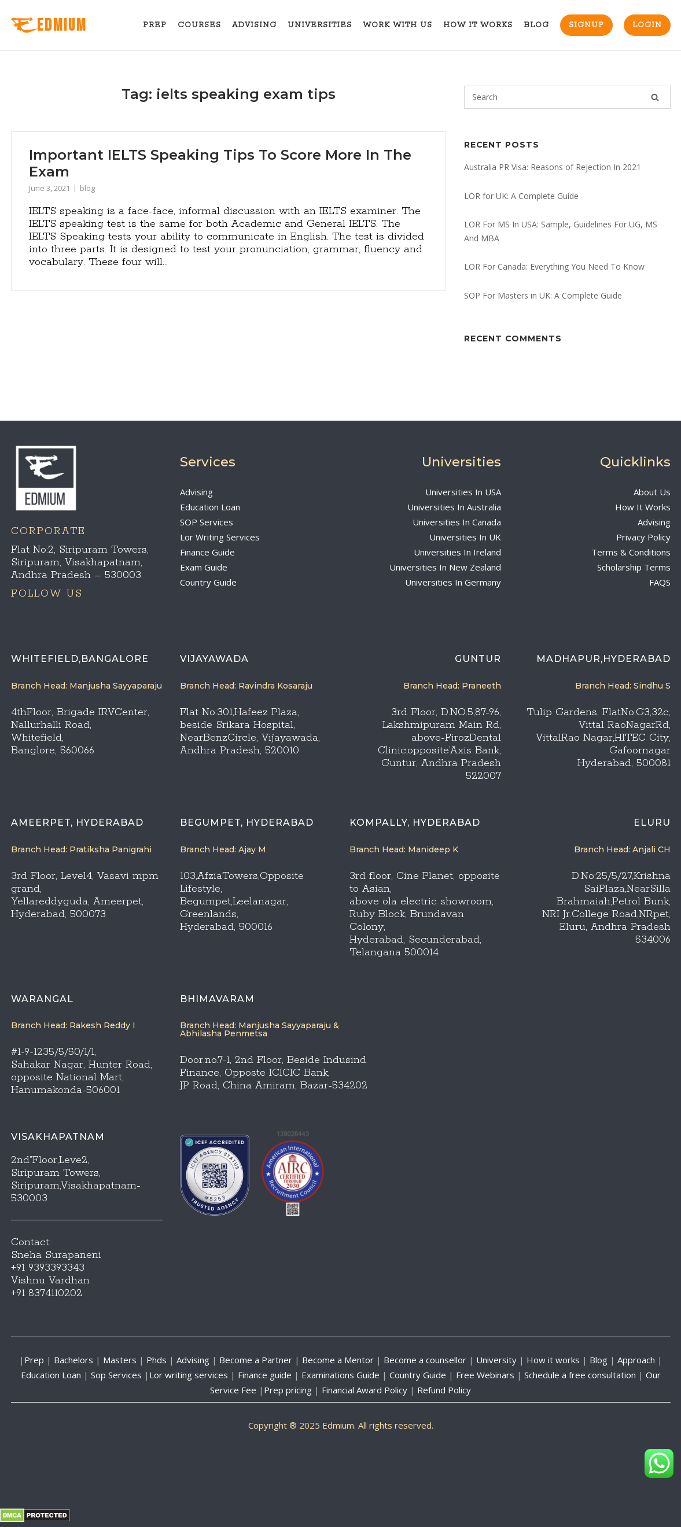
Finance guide (265, 1375)
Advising (254, 25)
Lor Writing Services (220, 537)
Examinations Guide (340, 1375)
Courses (199, 25)
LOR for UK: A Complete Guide (521, 195)
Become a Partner (255, 1360)
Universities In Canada (457, 522)
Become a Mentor (338, 1360)
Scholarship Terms (634, 567)
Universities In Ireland (457, 552)
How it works (553, 1360)
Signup (586, 25)
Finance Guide (207, 552)
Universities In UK (465, 537)
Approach (637, 1360)
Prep (155, 25)
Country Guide (208, 582)
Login (647, 25)
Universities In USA (463, 492)
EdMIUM (49, 26)
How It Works (478, 25)
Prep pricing (288, 1390)
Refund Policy (444, 1390)
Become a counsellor (425, 1360)
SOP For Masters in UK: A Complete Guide (543, 295)
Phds (156, 1360)
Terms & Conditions (631, 552)
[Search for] (567, 97)
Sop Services (116, 1375)
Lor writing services (188, 1375)
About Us (652, 492)
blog (87, 188)
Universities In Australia (454, 507)
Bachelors (73, 1360)
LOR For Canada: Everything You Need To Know (554, 266)
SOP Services (206, 522)
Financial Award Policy (364, 1390)
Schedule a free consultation (580, 1375)
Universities (320, 25)
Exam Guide (203, 567)
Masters (120, 1360)
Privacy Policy (643, 537)
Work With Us (397, 25)
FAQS (660, 582)
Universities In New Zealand (445, 567)
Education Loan (210, 507)
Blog (536, 25)
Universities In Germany (453, 582)
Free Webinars (485, 1375)
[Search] (655, 97)
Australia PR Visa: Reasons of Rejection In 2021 (552, 166)
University (496, 1360)
